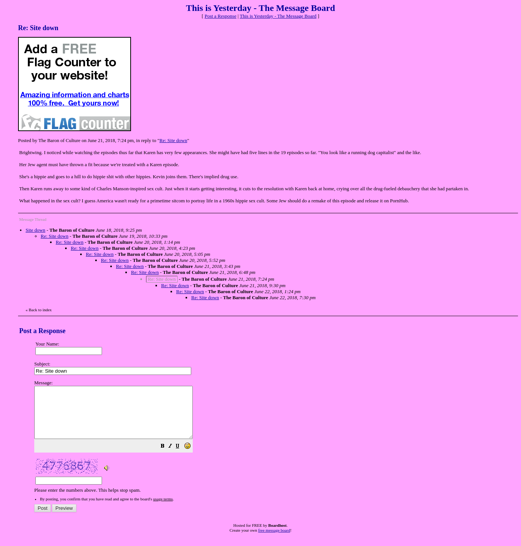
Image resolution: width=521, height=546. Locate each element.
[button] (181, 457)
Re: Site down (173, 140)
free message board (274, 540)
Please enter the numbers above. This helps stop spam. (273, 441)
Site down (35, 230)
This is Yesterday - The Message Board (278, 16)
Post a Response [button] (220, 16)
